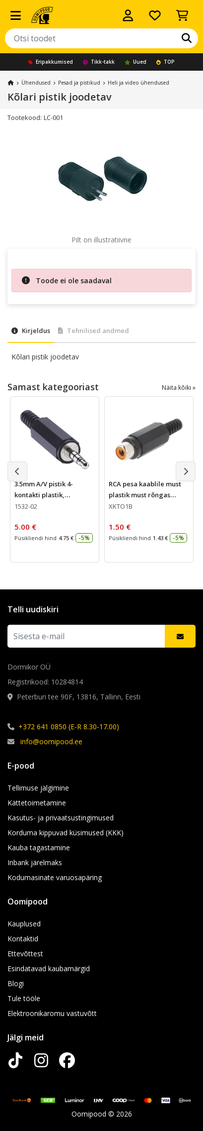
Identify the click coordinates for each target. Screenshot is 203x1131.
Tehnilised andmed (93, 330)
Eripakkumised (50, 61)
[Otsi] (186, 38)
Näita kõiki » (179, 387)
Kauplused (24, 923)
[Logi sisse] (128, 15)
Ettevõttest (25, 953)
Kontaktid (22, 938)
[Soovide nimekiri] (154, 15)
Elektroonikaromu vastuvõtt (52, 1013)
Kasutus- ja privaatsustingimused (60, 817)
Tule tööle (23, 998)
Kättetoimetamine (36, 802)
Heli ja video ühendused (138, 82)
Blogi (15, 983)
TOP (165, 61)
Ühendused (36, 82)
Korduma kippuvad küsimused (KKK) (65, 832)
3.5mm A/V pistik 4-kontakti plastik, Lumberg (43, 494)
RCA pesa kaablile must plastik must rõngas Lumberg (145, 494)
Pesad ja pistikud (79, 82)
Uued (135, 61)
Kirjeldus (30, 330)
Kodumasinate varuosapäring (54, 877)
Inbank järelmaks (34, 862)
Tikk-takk (99, 61)
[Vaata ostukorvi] (182, 15)
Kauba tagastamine (38, 847)
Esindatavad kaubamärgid (48, 968)
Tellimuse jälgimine (38, 787)
